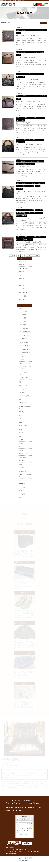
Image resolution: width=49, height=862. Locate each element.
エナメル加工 (22, 389)
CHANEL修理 (23, 339)
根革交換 (18, 215)
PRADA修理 (31, 186)
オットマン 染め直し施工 (23, 123)
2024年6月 (21, 282)
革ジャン (21, 450)
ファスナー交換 (23, 425)
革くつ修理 (23, 321)
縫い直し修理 (31, 164)
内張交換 (21, 419)
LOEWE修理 (22, 483)
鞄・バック (27, 800)
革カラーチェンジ (25, 345)
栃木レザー (21, 382)
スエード (21, 399)
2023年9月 (21, 299)
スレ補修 (18, 33)
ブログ (17, 30)
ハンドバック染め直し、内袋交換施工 (26, 57)
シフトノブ (21, 429)
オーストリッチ (43, 30)
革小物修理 (22, 161)
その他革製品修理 (32, 117)
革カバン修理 (23, 30)
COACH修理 (22, 487)
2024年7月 (21, 278)
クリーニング (22, 490)
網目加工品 (21, 412)
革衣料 (8, 803)
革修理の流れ (30, 807)
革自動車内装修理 (25, 332)
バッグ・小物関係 (25, 363)
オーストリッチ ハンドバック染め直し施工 (28, 35)
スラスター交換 (23, 453)
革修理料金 (9, 807)
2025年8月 (21, 261)
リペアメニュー (31, 30)
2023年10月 (22, 296)
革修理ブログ (10, 810)
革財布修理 (23, 314)
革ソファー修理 (23, 117)
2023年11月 (22, 292)
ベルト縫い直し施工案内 (22, 166)
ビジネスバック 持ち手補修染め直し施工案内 (29, 145)
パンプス (21, 439)
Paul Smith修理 (23, 457)
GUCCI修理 (22, 480)
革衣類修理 (23, 325)
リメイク (21, 446)
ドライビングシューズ (24, 403)
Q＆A (39, 807)
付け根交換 (37, 186)
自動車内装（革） (34, 803)
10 (29, 255)
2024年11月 (22, 268)
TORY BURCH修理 (24, 396)
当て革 (20, 497)
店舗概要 (20, 810)
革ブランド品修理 (31, 74)
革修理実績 (19, 807)
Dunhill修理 (22, 494)
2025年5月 (21, 264)
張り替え (21, 443)
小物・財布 (17, 800)
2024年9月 (21, 271)
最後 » (38, 255)
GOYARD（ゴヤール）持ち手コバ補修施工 (27, 79)
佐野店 (37, 30)
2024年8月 (21, 275)
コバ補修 (22, 76)
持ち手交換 (40, 212)
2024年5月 (21, 285)
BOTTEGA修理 (24, 342)
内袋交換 (42, 52)
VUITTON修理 (31, 209)
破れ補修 (21, 415)
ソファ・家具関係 (25, 377)
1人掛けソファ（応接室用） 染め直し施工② (28, 242)
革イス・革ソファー (19, 803)
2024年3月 (21, 289)
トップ (8, 800)
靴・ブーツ (37, 800)
